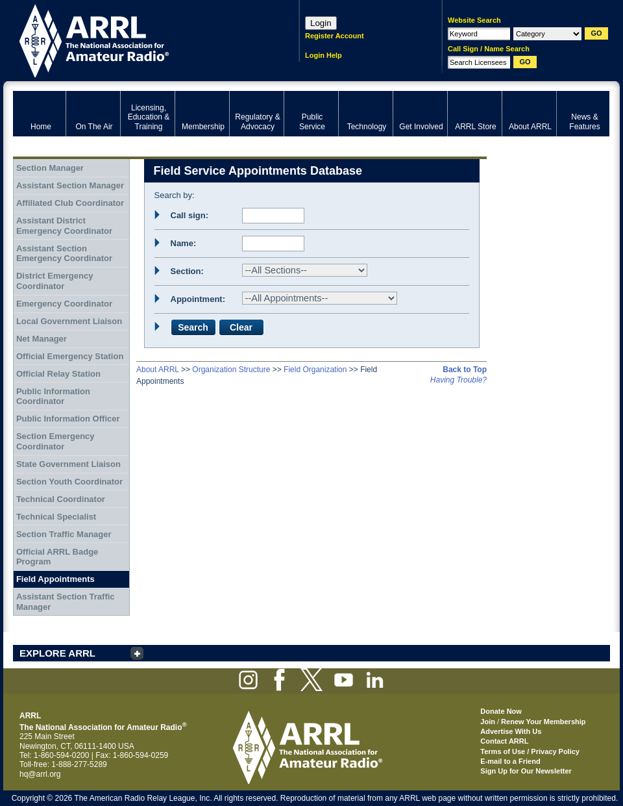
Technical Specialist (56, 517)
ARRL (139, 39)
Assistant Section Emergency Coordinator (64, 254)
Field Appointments (55, 579)
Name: (184, 243)
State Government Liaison (68, 464)
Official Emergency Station (69, 356)
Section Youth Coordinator (69, 481)
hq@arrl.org (40, 774)
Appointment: (198, 299)
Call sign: (190, 215)
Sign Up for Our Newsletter (526, 771)
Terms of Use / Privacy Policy (530, 751)
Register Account (334, 36)
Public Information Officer (68, 418)
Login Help (323, 55)
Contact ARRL (504, 741)
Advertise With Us (510, 731)
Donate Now (501, 711)
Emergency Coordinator (64, 304)
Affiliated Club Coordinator (70, 203)
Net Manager (41, 339)
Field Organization (315, 369)
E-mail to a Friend (510, 761)
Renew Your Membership (543, 721)
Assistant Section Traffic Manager (65, 602)
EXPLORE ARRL (57, 653)
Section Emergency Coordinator (55, 441)
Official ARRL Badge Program (57, 557)
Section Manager (50, 168)
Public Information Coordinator (53, 396)
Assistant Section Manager (70, 185)
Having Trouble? (458, 379)
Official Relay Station (58, 374)
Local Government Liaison (69, 321)
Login (321, 23)
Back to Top (465, 369)
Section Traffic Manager (64, 534)
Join (487, 721)
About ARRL (157, 369)
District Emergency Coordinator (54, 281)
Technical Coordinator (60, 499)
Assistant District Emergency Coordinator (64, 226)
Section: (187, 271)
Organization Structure (231, 369)
